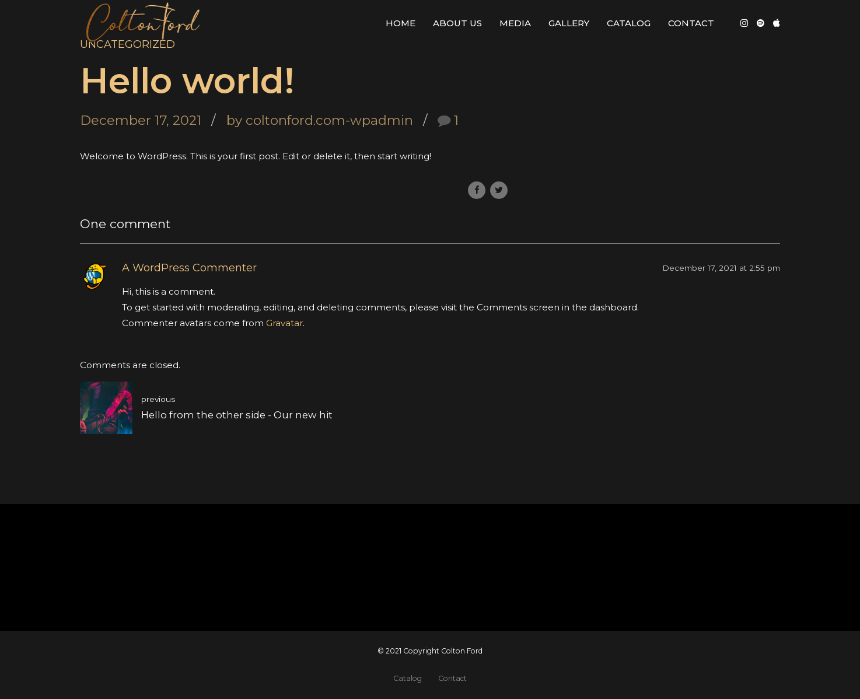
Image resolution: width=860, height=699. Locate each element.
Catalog (629, 23)
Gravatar (284, 322)
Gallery (568, 23)
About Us (457, 23)
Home (400, 23)
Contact (691, 23)
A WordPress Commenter (189, 267)
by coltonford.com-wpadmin (319, 120)
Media (515, 23)
